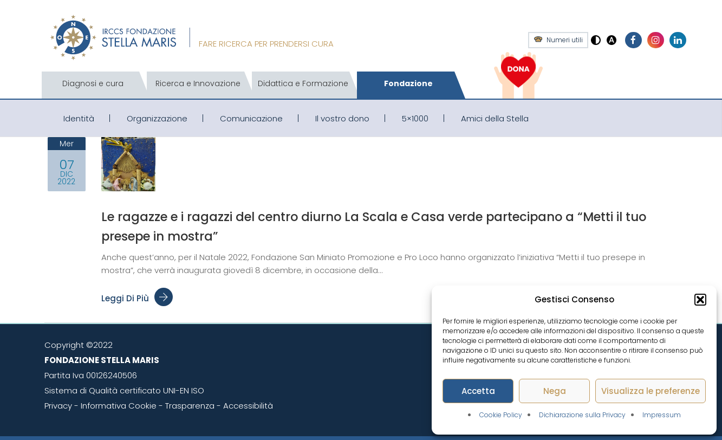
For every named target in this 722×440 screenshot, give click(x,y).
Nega (554, 391)
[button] (700, 299)
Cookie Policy (500, 414)
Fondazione (408, 83)
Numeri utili (565, 40)
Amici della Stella (495, 118)
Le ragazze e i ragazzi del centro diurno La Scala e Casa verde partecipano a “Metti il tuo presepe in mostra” (384, 225)
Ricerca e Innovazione (197, 83)
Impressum (661, 414)
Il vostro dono (342, 118)
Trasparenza (189, 405)
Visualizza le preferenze (650, 391)
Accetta (478, 391)
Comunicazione (251, 118)
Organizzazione (157, 118)
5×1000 (415, 118)
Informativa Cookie (119, 405)
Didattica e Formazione (303, 83)
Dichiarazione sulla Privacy (582, 414)
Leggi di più (137, 298)
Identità (78, 118)
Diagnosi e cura (92, 83)
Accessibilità (248, 405)
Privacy (58, 405)
